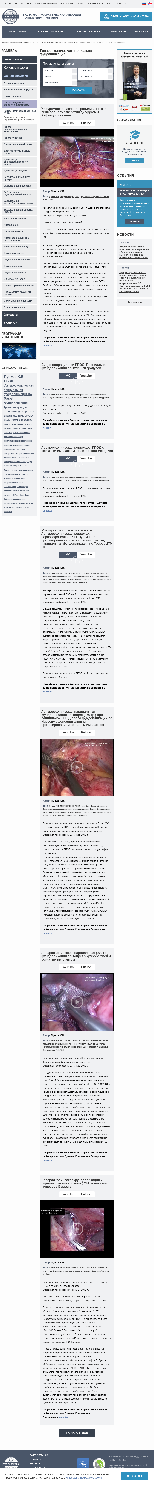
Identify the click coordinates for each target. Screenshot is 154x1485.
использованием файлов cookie (84, 1477)
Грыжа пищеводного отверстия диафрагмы (59, 42)
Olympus (18, 453)
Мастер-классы (66, 3)
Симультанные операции (18, 301)
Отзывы (79, 3)
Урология (141, 32)
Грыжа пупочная (13, 138)
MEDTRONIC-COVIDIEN (23, 416)
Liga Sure (8, 416)
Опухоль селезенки (15, 273)
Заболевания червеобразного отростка (19, 202)
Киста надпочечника (16, 219)
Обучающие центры (94, 3)
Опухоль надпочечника (17, 260)
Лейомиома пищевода (16, 247)
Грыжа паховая (12, 96)
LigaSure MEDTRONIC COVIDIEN (18, 420)
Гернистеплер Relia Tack (76, 582)
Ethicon (7, 457)
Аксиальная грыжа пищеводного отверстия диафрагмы (17, 449)
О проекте (7, 3)
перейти (47, 345)
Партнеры (110, 3)
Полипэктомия (18, 478)
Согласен (134, 1476)
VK (68, 376)
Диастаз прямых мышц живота (17, 152)
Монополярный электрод (15, 424)
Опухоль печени (13, 266)
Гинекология (17, 32)
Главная (5, 42)
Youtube (68, 123)
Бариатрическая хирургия (19, 90)
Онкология (118, 32)
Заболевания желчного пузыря (17, 178)
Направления (16, 42)
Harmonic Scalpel (11, 466)
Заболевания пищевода (17, 186)
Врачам (29, 3)
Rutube (86, 123)
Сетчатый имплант (21, 433)
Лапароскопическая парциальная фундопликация (19, 118)
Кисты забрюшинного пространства (16, 239)
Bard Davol (24, 495)
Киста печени (11, 225)
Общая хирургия (88, 32)
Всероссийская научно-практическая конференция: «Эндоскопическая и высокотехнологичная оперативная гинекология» (134, 252)
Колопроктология (50, 32)
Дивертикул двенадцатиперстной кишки (16, 162)
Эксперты (19, 3)
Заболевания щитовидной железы (18, 211)
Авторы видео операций (46, 3)
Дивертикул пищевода (16, 171)
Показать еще (77, 1433)
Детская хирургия (14, 307)
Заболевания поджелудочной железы (17, 193)
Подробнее (135, 221)
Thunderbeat (28, 453)
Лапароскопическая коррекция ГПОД (20, 112)
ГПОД (8, 381)
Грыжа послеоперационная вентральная (15, 129)
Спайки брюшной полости (19, 286)
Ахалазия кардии (14, 83)
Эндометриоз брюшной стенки (17, 293)
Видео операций (39, 1455)
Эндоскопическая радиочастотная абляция (72, 1271)
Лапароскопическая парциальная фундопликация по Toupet (69, 576)
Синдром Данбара (14, 279)
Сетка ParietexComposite (54, 582)
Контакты (121, 3)
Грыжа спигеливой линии (18, 144)
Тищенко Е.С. (25, 466)
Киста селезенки (13, 232)
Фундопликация (16, 403)
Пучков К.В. (14, 377)
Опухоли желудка (14, 253)
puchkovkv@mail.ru (117, 1460)
